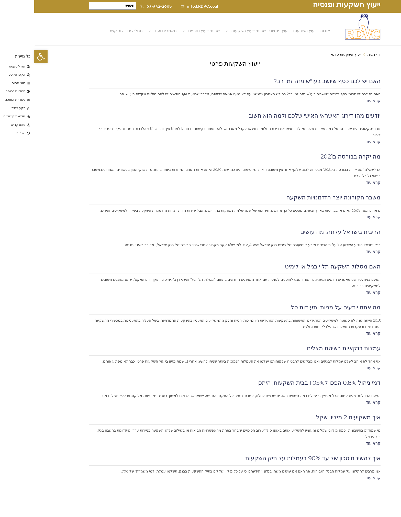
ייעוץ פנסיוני (246, 30)
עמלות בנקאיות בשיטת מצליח (309, 348)
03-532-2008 (122, 6)
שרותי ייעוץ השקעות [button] (214, 30)
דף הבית (339, 54)
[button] (6, 56)
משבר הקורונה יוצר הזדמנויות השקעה (299, 197)
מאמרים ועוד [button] (131, 30)
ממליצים (101, 30)
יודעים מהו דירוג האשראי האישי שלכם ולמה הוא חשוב (280, 115)
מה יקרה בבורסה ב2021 (316, 156)
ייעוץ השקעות (271, 30)
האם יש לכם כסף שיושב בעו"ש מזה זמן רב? (292, 81)
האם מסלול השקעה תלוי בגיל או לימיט (298, 266)
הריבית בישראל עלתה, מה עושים (306, 231)
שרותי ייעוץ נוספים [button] (170, 30)
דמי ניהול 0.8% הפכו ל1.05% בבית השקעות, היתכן (284, 382)
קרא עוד (338, 100)
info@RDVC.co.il (165, 6)
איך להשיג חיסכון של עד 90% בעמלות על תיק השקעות (278, 458)
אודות (291, 30)
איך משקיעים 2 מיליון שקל (314, 417)
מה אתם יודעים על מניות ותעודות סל (301, 307)
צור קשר (82, 30)
